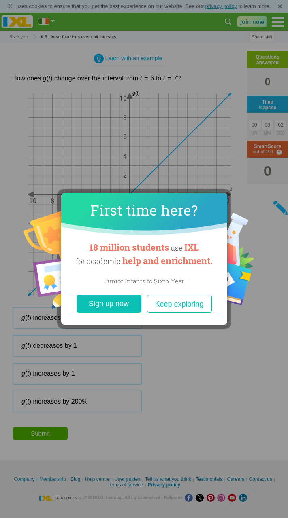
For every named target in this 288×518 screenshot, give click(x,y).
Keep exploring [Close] (179, 304)
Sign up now (109, 304)
